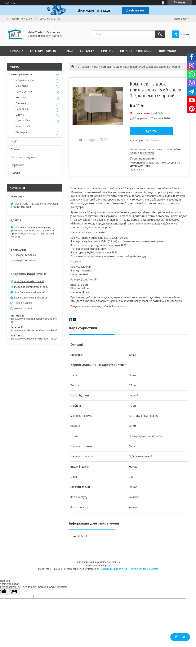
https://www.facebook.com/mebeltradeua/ (34, 330)
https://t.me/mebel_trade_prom (31, 297)
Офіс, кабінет (24, 120)
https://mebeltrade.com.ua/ (29, 281)
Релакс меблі (23, 126)
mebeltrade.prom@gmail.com (31, 286)
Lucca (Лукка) (90, 66)
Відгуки (15, 172)
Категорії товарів (43, 50)
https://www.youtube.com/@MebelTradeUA (34, 338)
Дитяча (20, 114)
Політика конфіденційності (143, 569)
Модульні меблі (25, 80)
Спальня (21, 103)
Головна (16, 50)
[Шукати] (160, 34)
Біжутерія (21, 132)
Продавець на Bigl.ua (98, 565)
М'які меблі (22, 85)
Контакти (87, 50)
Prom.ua (116, 562)
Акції (69, 50)
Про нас (107, 50)
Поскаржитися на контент (113, 569)
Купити (151, 131)
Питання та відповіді (136, 50)
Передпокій (22, 109)
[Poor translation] (14, 592)
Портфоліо (167, 50)
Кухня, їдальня (24, 91)
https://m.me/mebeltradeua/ (29, 292)
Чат (180, 637)
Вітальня (21, 97)
